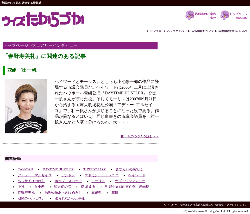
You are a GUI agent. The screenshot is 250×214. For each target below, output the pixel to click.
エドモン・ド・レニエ (101, 175)
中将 (21, 187)
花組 (114, 192)
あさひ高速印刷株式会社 (202, 204)
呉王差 (39, 187)
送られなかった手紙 (70, 198)
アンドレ (68, 175)
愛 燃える (88, 187)
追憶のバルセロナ (31, 198)
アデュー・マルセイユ (35, 175)
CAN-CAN (25, 169)
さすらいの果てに (129, 169)
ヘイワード (136, 175)
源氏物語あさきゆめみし (63, 192)
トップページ (15, 45)
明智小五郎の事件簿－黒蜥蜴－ (129, 187)
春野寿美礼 (26, 192)
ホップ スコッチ (68, 181)
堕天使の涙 (62, 187)
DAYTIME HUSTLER (58, 169)
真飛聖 (96, 192)
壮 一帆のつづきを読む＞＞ (140, 136)
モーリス (98, 181)
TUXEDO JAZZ (94, 169)
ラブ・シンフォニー (130, 181)
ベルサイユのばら (31, 181)
